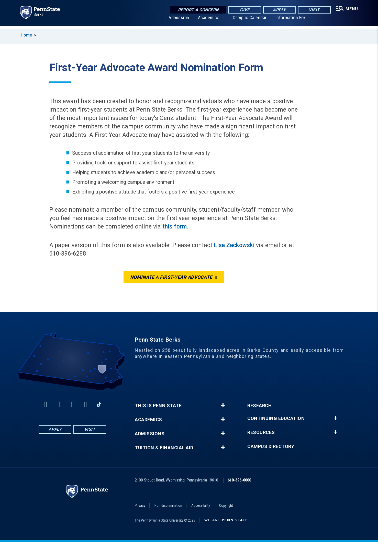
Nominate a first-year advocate (171, 277)
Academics (208, 20)
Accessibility (200, 505)
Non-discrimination (168, 505)
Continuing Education (276, 418)
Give (243, 10)
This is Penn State (158, 405)
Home (26, 35)
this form (174, 226)
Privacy (140, 505)
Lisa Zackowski (234, 245)
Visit (313, 10)
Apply (278, 10)
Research (259, 405)
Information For (290, 20)
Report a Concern (197, 10)
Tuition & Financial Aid (164, 447)
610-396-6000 (239, 480)
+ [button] (223, 405)
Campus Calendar (249, 20)
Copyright (226, 505)
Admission (178, 20)
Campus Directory (270, 446)
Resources (261, 432)
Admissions (149, 433)
